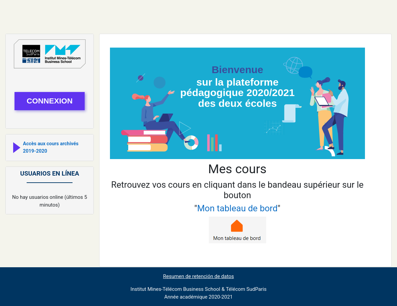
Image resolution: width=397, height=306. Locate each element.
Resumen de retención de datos (198, 276)
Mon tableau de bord (237, 208)
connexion (50, 101)
